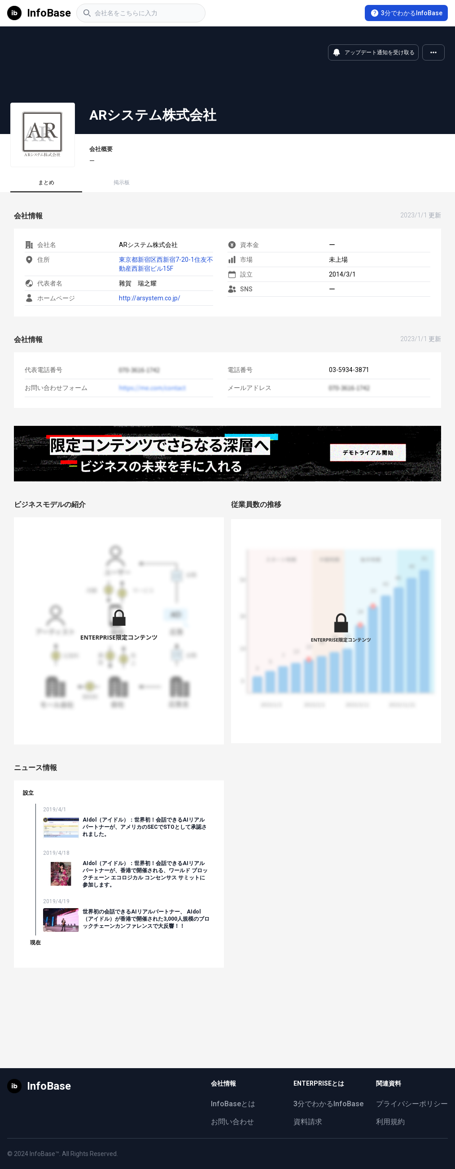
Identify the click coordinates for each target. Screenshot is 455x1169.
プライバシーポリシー (412, 1104)
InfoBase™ (44, 1153)
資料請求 (307, 1121)
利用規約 (390, 1121)
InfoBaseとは (233, 1104)
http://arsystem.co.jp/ (149, 298)
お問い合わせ (232, 1121)
